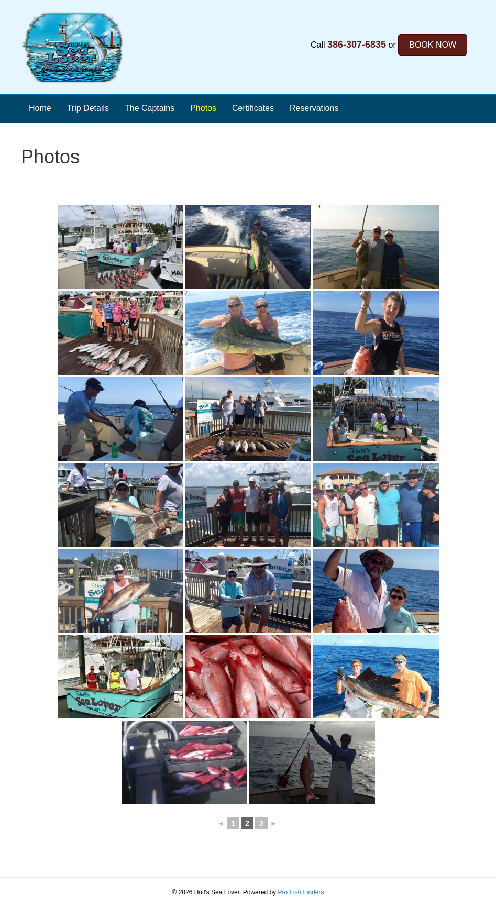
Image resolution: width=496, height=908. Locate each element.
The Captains (149, 108)
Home (40, 108)
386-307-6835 (356, 44)
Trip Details (88, 108)
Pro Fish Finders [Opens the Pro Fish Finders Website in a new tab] (301, 892)
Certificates (253, 108)
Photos (203, 108)
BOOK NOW (432, 44)
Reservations (314, 108)
